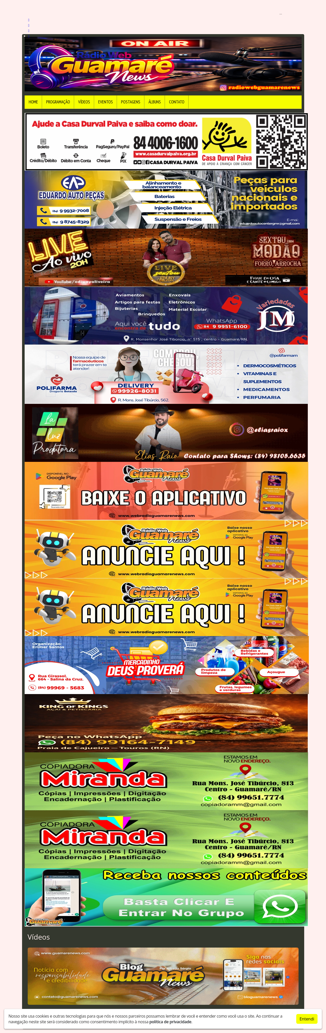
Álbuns (155, 102)
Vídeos (84, 102)
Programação (58, 102)
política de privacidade (170, 1022)
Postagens (130, 102)
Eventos (105, 102)
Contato (176, 102)
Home (33, 102)
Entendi (307, 1019)
